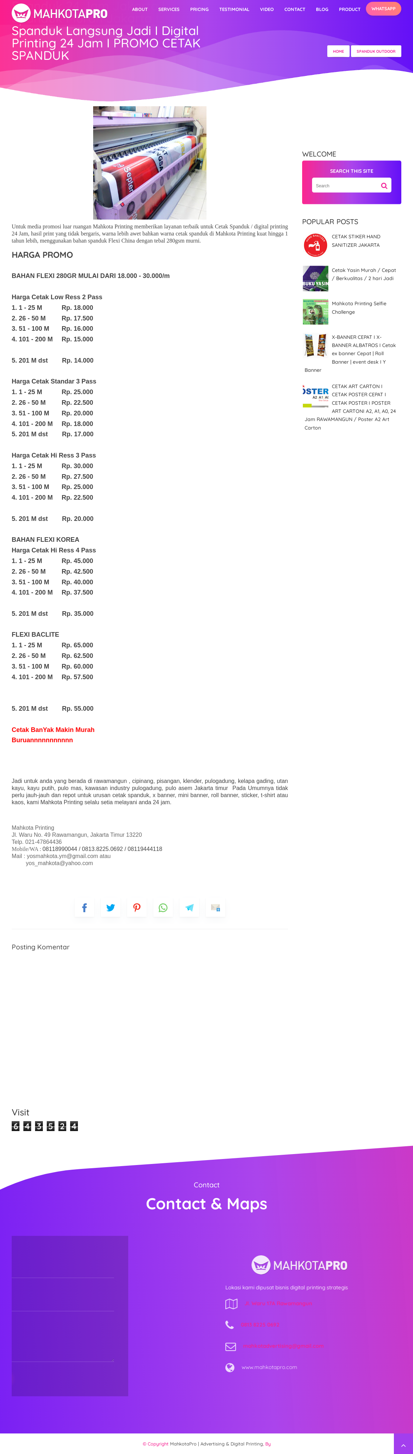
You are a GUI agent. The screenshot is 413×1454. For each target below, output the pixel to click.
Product (350, 9)
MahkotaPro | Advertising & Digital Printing (216, 1444)
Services (169, 9)
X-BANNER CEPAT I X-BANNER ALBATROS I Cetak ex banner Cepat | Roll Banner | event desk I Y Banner (350, 353)
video (267, 9)
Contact (294, 9)
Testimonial (234, 9)
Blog (322, 9)
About (140, 9)
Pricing (199, 9)
